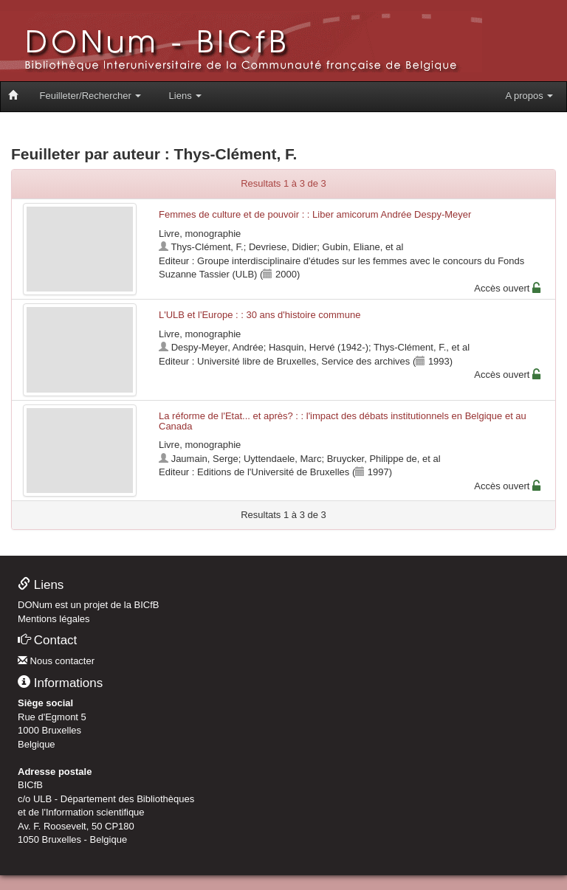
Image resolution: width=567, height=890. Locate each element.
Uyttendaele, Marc (283, 458)
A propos (529, 95)
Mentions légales (54, 618)
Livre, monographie (200, 233)
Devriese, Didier (283, 246)
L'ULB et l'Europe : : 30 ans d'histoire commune (259, 314)
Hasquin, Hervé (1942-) (318, 347)
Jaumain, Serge (204, 458)
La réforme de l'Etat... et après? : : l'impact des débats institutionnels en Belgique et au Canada (342, 421)
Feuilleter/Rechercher (91, 95)
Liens (185, 95)
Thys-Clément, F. (207, 246)
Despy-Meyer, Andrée (217, 347)
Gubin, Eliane (351, 246)
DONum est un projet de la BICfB (88, 604)
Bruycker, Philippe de (372, 458)
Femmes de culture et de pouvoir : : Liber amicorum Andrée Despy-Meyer (315, 214)
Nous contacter (56, 660)
